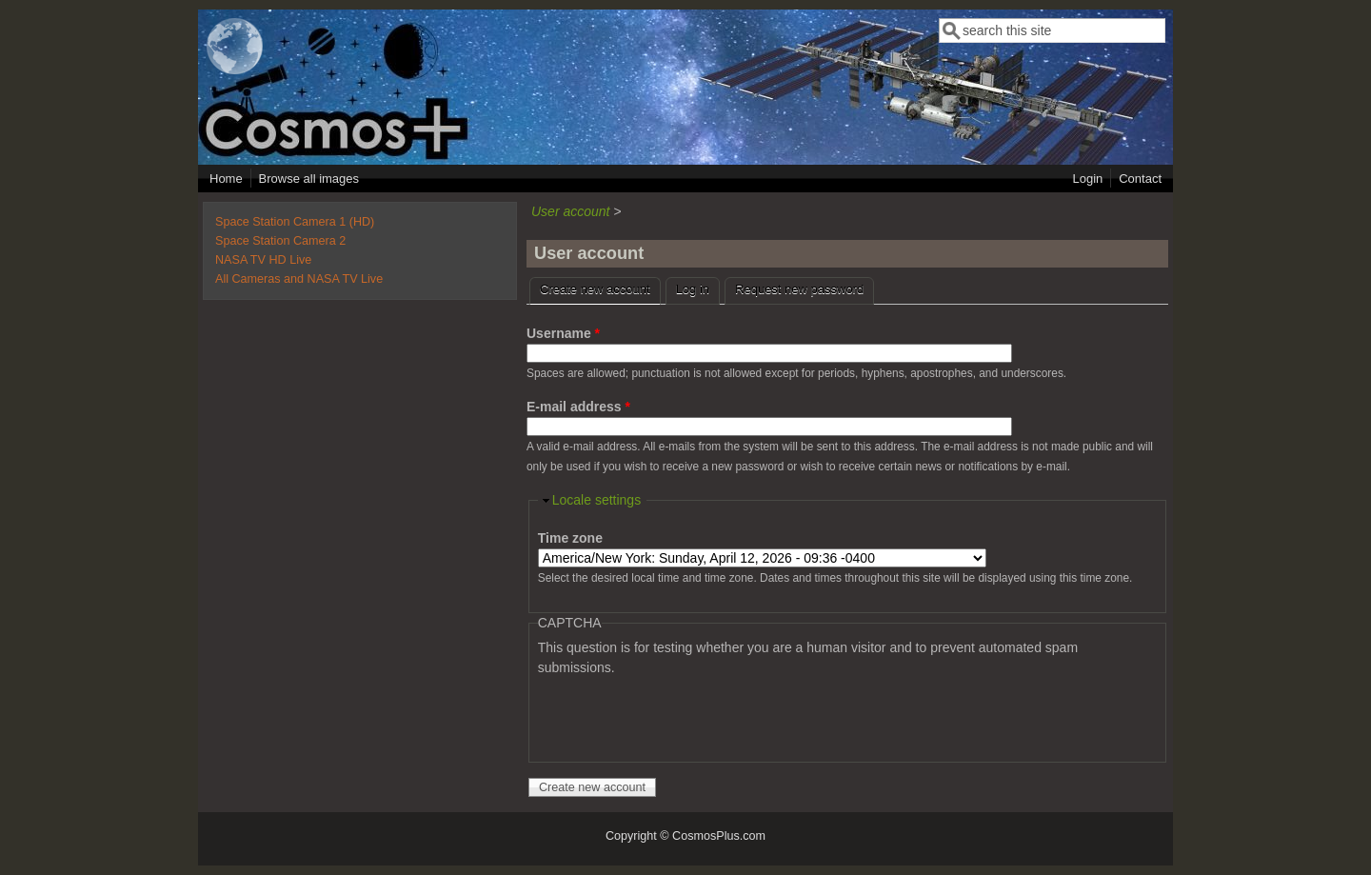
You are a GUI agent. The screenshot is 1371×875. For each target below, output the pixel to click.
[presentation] (682, 715)
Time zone (570, 538)
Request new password (799, 289)
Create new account (600, 287)
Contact (1140, 178)
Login (1087, 178)
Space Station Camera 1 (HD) (294, 222)
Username (563, 333)
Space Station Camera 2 (280, 241)
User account (570, 211)
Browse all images (309, 178)
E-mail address (578, 406)
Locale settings (596, 499)
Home (226, 178)
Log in (692, 289)
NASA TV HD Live (263, 260)
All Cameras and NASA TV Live (299, 279)
